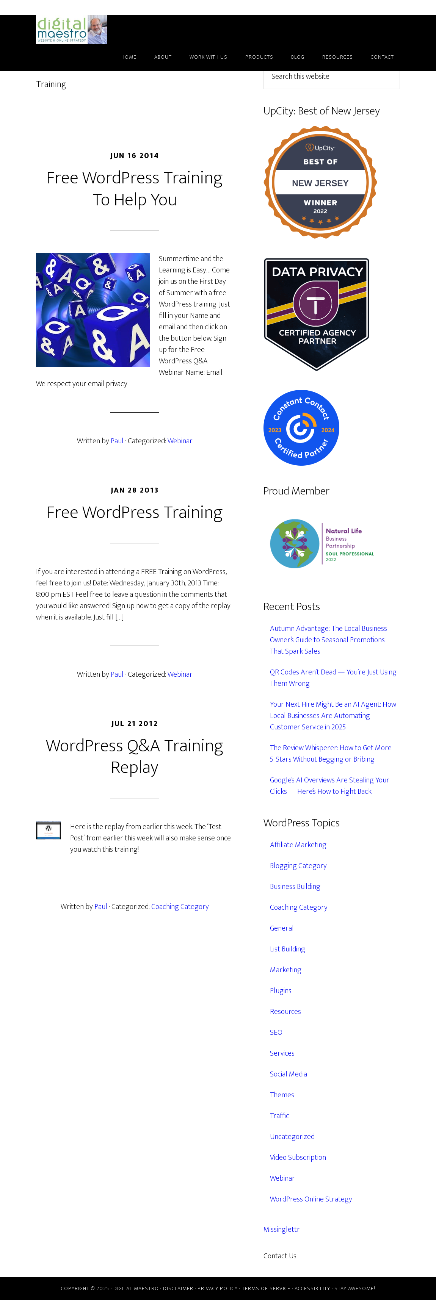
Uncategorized (292, 1136)
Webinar (180, 441)
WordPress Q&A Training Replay (135, 757)
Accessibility (312, 1288)
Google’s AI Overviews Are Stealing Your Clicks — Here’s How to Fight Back (329, 786)
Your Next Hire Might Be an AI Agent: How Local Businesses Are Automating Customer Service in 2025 (333, 716)
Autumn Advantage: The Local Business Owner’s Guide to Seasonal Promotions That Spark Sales (328, 640)
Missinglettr (281, 1229)
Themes (282, 1095)
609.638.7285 (324, 1256)
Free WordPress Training (134, 512)
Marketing (285, 970)
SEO (276, 1032)
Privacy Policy (218, 1288)
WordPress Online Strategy (311, 1199)
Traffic (279, 1115)
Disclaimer (178, 1288)
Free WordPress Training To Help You (134, 189)
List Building (287, 949)
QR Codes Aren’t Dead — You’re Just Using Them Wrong (333, 678)
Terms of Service (266, 1288)
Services (282, 1053)
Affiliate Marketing (298, 845)
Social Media (288, 1074)
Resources (285, 1011)
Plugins (281, 990)
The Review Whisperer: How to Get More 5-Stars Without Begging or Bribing (331, 754)
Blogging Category (298, 865)
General (282, 928)
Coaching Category (180, 906)
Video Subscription (298, 1157)
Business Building (295, 886)
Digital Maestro (81, 29)
